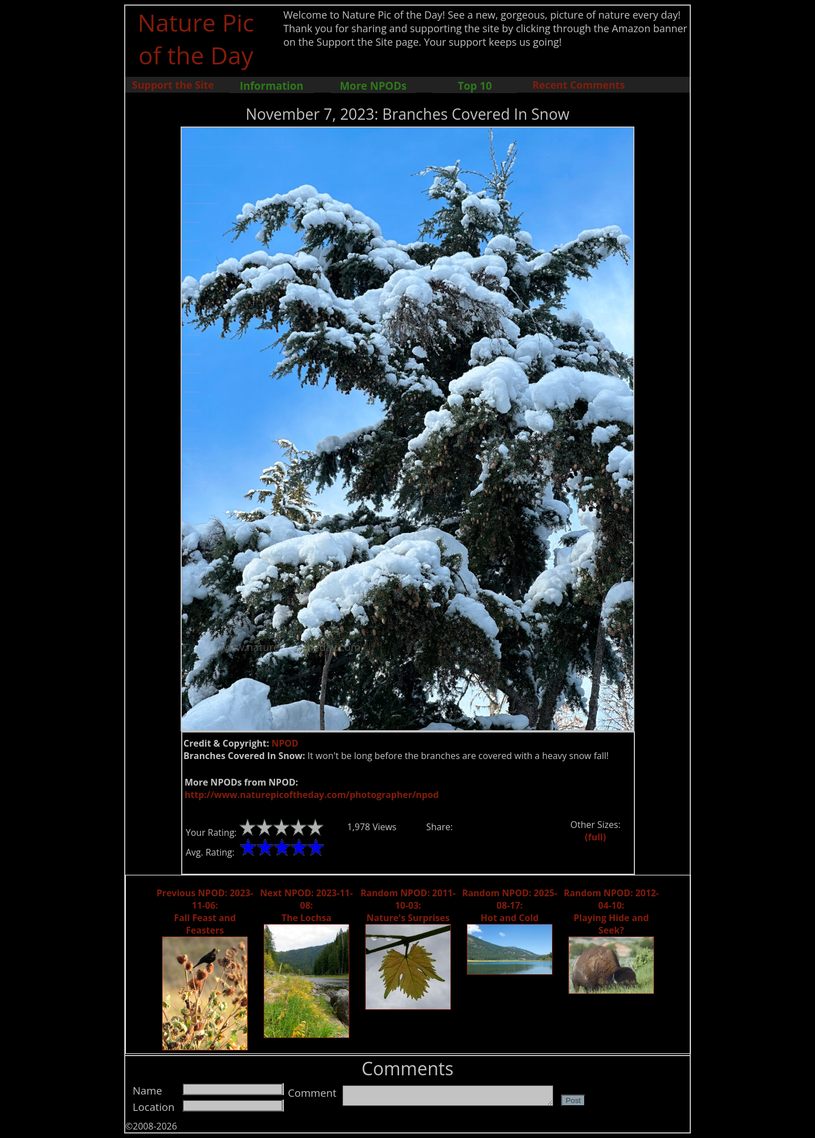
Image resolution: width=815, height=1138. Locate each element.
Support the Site (173, 84)
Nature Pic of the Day (196, 38)
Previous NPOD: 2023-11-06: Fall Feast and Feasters (204, 911)
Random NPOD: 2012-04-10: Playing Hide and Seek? (611, 911)
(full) (595, 837)
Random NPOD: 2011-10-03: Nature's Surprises (408, 905)
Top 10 (475, 86)
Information (272, 86)
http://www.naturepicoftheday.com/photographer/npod (312, 794)
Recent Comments (578, 84)
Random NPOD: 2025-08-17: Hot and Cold (510, 905)
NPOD (285, 743)
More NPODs (373, 86)
